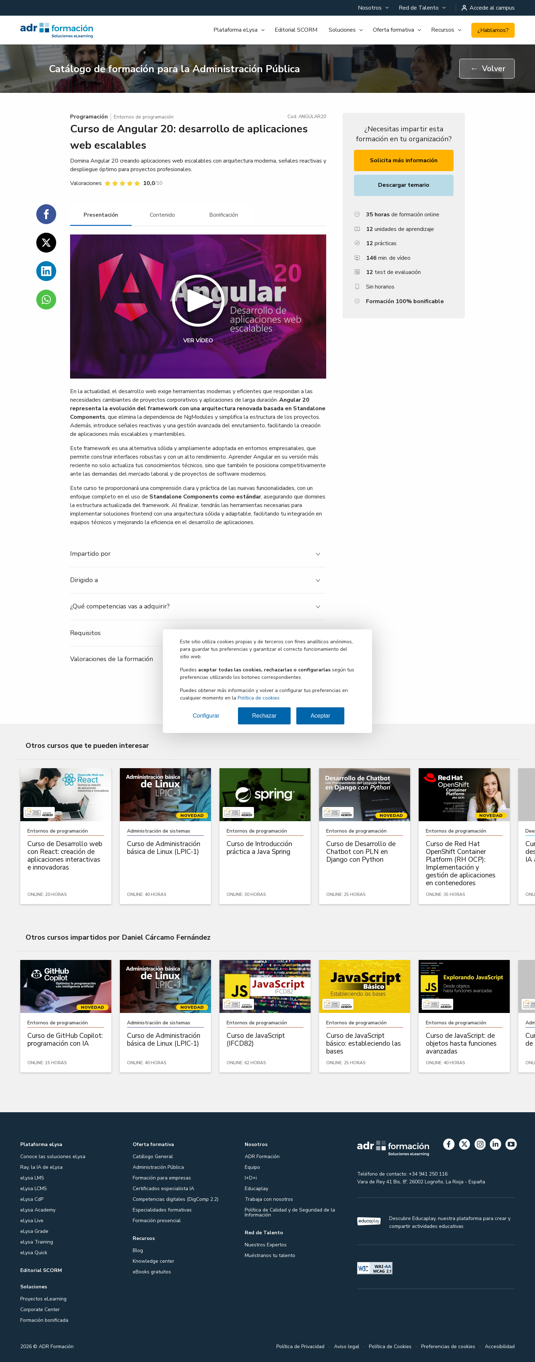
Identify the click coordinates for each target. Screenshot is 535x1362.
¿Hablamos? (493, 30)
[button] (198, 306)
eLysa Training (36, 1242)
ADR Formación (262, 1156)
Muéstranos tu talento (270, 1255)
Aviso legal (346, 1346)
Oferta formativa (393, 30)
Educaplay (256, 1188)
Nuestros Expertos (266, 1244)
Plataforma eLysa (235, 30)
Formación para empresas (162, 1177)
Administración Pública (158, 1167)
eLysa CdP (31, 1199)
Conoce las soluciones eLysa (52, 1156)
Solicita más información (404, 160)
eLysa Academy (37, 1210)
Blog (138, 1250)
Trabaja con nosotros (269, 1199)
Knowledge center (153, 1261)
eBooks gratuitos (152, 1271)
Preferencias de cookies (448, 1346)
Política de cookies (259, 698)
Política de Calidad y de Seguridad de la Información (290, 1212)
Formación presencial (157, 1220)
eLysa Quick (33, 1252)
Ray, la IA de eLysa (41, 1167)
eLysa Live (31, 1220)
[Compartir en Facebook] (46, 214)
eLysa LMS (32, 1177)
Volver (487, 68)
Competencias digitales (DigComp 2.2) (175, 1199)
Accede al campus (488, 8)
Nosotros (370, 8)
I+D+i (251, 1177)
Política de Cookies (390, 1346)
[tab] (101, 215)
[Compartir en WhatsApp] (46, 300)
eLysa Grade (34, 1231)
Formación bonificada (44, 1320)
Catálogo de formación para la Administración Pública (174, 69)
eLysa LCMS (33, 1188)
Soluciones (342, 30)
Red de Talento (419, 8)
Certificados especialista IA (163, 1188)
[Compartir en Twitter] (46, 243)
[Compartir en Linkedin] (46, 271)
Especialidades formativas (162, 1210)
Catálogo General (153, 1156)
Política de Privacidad (300, 1346)
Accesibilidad (500, 1346)
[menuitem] (372, 8)
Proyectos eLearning (43, 1298)
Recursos (442, 30)
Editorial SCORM (296, 30)
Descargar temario (403, 185)
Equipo (252, 1167)
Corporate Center (40, 1309)
